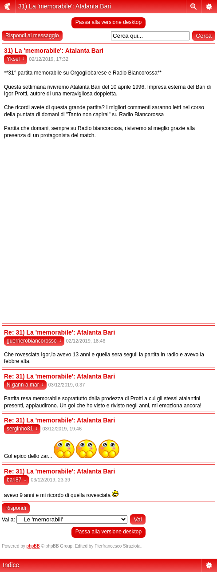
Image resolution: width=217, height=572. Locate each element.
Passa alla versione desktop (108, 22)
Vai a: (8, 520)
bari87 (16, 480)
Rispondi (15, 508)
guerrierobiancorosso (34, 341)
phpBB (33, 546)
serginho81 (22, 429)
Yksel (15, 59)
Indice (11, 564)
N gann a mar (25, 385)
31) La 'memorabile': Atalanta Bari (64, 6)
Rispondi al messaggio (32, 35)
